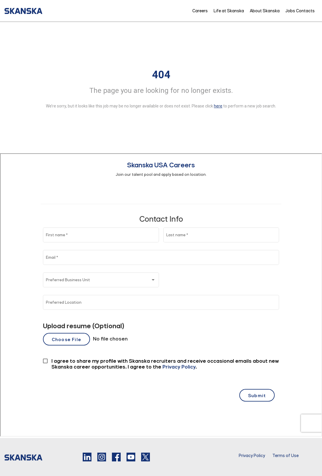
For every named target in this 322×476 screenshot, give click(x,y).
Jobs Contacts (300, 10)
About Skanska (265, 10)
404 (161, 75)
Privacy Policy (252, 455)
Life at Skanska (229, 10)
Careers (200, 10)
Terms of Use (285, 455)
